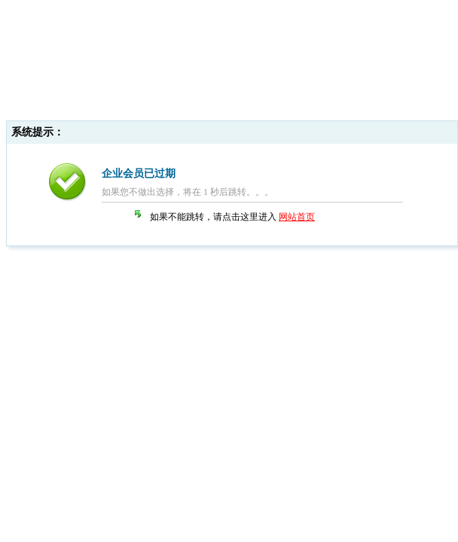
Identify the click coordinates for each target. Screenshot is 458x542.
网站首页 (297, 217)
